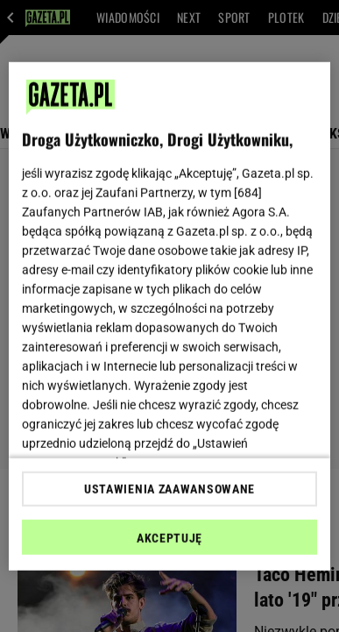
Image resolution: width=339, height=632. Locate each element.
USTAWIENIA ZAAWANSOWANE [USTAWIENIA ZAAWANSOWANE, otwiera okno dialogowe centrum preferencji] (169, 489)
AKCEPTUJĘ (169, 538)
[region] (170, 316)
